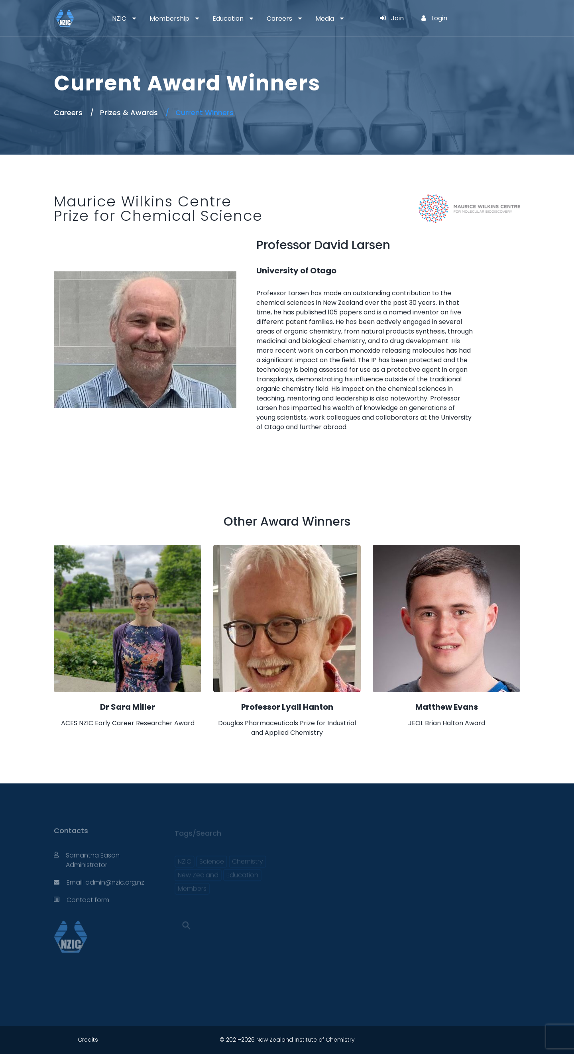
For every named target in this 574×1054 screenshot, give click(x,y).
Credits (88, 1040)
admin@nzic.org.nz (114, 885)
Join (392, 18)
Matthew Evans (446, 706)
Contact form (88, 903)
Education (228, 18)
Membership (169, 18)
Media (324, 18)
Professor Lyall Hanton (287, 706)
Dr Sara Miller (127, 706)
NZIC (119, 18)
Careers (279, 18)
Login (434, 18)
